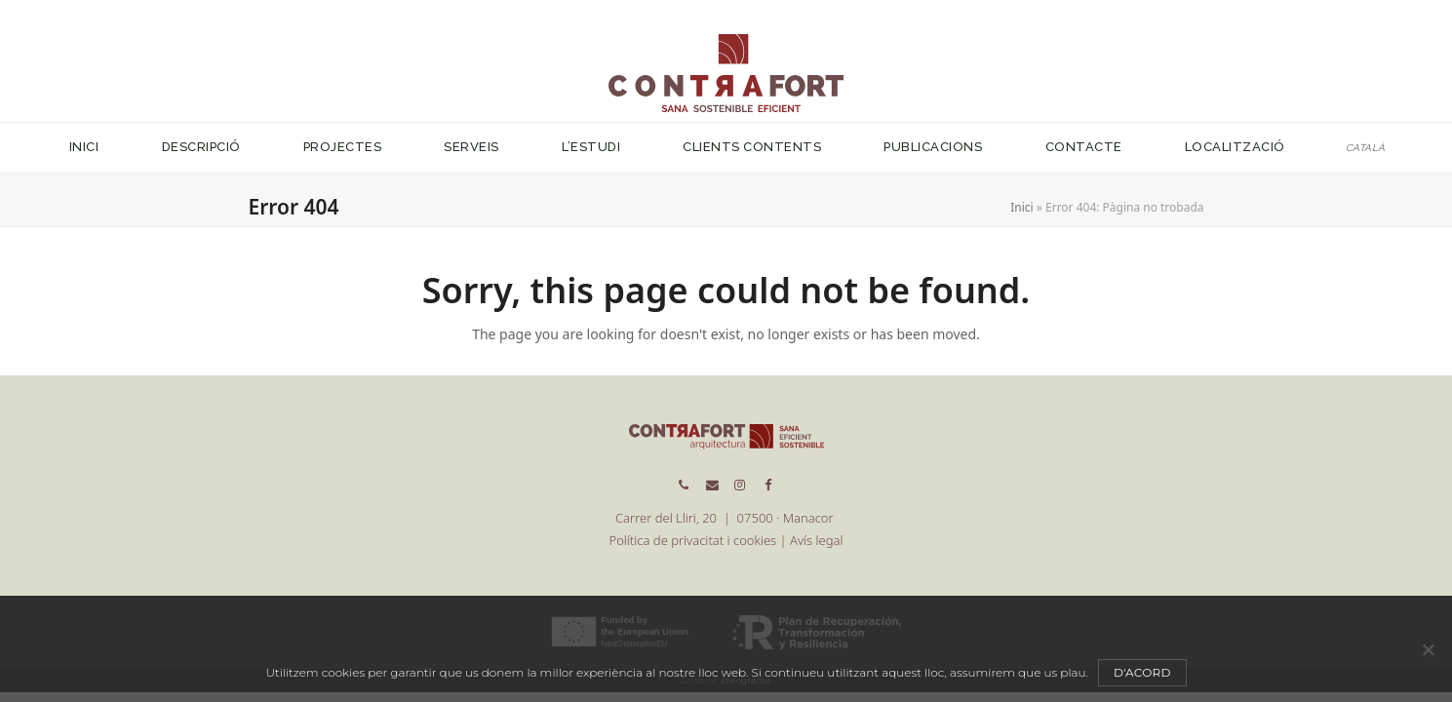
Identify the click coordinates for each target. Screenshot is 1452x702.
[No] (1427, 649)
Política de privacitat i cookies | (700, 540)
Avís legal (816, 540)
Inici (1021, 207)
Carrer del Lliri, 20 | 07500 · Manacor (726, 517)
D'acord (1142, 672)
